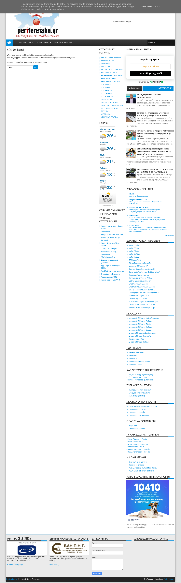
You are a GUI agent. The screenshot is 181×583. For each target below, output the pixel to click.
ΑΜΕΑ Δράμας (134, 257)
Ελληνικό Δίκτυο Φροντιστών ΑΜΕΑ (142, 269)
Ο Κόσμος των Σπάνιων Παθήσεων (142, 290)
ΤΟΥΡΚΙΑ (104, 111)
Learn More (146, 7)
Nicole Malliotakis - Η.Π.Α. (137, 442)
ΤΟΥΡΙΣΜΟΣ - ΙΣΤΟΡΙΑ (110, 108)
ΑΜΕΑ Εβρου (134, 248)
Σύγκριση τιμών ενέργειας (138, 409)
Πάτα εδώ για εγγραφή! (150, 73)
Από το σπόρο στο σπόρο (138, 196)
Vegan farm (133, 426)
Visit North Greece (135, 364)
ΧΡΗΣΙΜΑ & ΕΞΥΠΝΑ (109, 117)
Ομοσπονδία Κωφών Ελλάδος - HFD (142, 296)
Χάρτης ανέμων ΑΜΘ (109, 277)
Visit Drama (133, 358)
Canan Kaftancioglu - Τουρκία (139, 452)
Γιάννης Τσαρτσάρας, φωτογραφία (140, 380)
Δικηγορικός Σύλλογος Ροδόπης (141, 321)
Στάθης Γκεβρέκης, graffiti (137, 377)
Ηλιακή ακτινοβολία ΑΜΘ (110, 280)
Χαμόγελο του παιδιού (137, 429)
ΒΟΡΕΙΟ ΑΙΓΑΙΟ (107, 64)
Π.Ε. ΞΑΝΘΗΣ (106, 93)
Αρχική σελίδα (9, 42)
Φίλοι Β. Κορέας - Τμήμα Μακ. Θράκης (143, 468)
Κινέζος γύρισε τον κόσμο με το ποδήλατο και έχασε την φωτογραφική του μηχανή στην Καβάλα (155, 133)
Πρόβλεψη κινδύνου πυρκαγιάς (112, 271)
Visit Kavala (133, 355)
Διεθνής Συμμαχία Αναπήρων (140, 281)
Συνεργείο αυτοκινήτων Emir (139, 393)
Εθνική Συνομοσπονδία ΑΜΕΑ (140, 263)
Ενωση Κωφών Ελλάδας (138, 299)
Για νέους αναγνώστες (23, 43)
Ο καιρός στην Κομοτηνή (110, 274)
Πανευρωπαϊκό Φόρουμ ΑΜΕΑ (140, 278)
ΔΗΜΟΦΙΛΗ (134, 88)
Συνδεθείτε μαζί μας (63, 43)
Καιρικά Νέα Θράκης (109, 252)
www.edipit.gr (54, 564)
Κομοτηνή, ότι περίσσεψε (138, 462)
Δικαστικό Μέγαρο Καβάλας (139, 342)
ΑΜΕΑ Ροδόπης (135, 245)
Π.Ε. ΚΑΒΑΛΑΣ (107, 90)
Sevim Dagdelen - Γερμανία (138, 444)
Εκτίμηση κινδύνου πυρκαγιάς (112, 235)
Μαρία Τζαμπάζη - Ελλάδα (137, 439)
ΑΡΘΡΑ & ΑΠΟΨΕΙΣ (109, 61)
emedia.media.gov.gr (15, 564)
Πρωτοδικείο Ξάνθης (136, 339)
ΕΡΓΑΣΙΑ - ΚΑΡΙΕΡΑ (109, 79)
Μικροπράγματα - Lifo (138, 200)
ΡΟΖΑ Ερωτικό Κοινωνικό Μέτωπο (142, 471)
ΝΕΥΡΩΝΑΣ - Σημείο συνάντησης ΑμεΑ (143, 302)
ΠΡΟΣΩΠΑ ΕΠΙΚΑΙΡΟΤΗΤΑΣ (112, 105)
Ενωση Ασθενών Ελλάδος (138, 284)
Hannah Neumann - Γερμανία (139, 449)
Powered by (150, 82)
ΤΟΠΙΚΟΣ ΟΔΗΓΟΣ (42, 43)
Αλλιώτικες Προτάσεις (137, 396)
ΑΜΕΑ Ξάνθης (134, 251)
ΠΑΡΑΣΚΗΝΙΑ (106, 99)
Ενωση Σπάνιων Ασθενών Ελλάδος (142, 287)
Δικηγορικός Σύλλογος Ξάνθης (140, 324)
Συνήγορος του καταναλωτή (139, 415)
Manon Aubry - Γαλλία (136, 447)
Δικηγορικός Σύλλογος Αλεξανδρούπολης (144, 318)
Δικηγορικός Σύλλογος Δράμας (140, 330)
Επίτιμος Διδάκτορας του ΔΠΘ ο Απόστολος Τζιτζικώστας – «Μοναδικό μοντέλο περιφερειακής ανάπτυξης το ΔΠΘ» (147, 220)
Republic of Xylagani (136, 465)
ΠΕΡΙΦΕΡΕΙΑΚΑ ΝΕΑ (109, 102)
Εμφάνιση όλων (169, 235)
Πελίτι (131, 194)
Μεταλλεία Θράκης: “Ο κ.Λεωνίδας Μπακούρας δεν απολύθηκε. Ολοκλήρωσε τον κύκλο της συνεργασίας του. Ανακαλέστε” (148, 230)
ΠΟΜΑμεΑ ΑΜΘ (135, 260)
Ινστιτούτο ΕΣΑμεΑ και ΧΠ (138, 266)
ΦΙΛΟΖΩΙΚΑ (105, 114)
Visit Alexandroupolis (136, 352)
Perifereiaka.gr (11, 579)
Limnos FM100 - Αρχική (138, 207)
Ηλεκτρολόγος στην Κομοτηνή (140, 390)
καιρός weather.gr (107, 205)
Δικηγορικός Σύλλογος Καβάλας (140, 327)
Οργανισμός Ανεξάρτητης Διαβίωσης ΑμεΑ (144, 272)
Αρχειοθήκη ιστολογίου (165, 88)
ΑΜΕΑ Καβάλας (134, 254)
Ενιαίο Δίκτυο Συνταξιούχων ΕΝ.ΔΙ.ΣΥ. (143, 406)
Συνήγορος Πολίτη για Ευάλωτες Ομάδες (144, 293)
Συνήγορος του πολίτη (137, 412)
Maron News (134, 215)
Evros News (134, 225)
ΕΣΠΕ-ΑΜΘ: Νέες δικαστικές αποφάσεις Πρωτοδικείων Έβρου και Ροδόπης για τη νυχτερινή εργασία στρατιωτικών (154, 151)
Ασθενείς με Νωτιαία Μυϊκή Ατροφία (142, 308)
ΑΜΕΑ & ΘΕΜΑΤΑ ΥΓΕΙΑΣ (111, 58)
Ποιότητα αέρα (106, 232)
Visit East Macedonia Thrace (139, 361)
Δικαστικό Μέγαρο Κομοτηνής (140, 336)
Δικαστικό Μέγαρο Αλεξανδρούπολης (142, 333)
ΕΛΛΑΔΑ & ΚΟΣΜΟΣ (109, 73)
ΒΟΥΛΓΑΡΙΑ (105, 67)
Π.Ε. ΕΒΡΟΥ (106, 87)
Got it (157, 7)
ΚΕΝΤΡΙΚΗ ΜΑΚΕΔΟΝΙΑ (110, 82)
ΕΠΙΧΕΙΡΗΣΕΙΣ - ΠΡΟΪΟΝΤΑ (112, 76)
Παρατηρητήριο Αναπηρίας (139, 275)
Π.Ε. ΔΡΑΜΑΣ (106, 84)
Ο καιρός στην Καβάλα (109, 249)
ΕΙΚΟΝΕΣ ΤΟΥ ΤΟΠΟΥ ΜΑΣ (112, 70)
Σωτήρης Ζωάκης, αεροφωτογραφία (141, 375)
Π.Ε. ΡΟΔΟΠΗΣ (107, 96)
